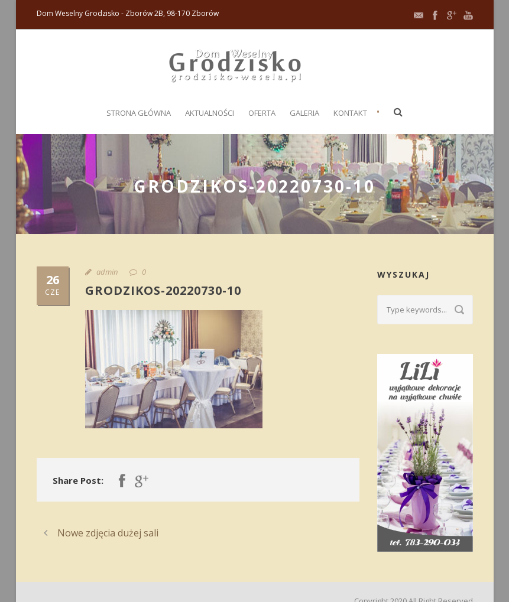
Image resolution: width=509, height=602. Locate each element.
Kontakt (350, 113)
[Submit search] (459, 309)
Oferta (261, 113)
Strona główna (138, 113)
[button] (398, 111)
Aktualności (209, 113)
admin (107, 271)
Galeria (304, 113)
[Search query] (425, 309)
